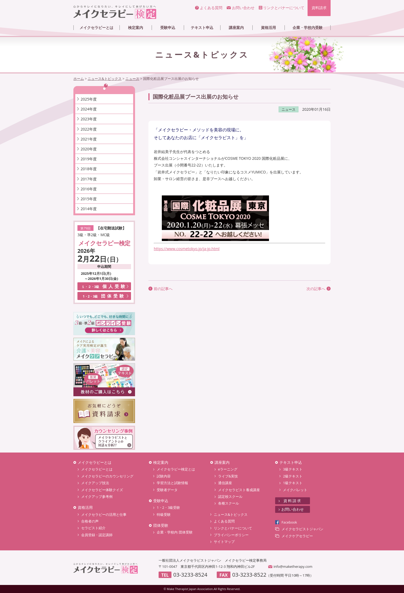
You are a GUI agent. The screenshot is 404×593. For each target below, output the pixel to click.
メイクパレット (295, 489)
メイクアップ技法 (95, 482)
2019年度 (89, 158)
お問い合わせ (243, 7)
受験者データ (167, 489)
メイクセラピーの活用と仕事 (103, 514)
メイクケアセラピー (297, 535)
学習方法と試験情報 (172, 482)
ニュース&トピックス (231, 514)
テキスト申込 (202, 27)
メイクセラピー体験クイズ (102, 489)
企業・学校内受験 (308, 27)
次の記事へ (315, 288)
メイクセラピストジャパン (302, 529)
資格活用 (268, 27)
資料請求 (319, 7)
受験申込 (167, 27)
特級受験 (164, 514)
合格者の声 (90, 521)
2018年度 (89, 168)
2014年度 (89, 208)
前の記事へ (163, 288)
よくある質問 (211, 7)
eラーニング (227, 469)
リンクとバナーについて (283, 7)
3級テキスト (292, 469)
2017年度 (89, 178)
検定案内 (135, 27)
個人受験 (104, 286)
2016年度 (89, 188)
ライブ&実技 (228, 476)
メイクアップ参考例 (97, 496)
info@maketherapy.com (293, 566)
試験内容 (164, 476)
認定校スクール (230, 496)
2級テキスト (292, 476)
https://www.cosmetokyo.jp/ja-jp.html (186, 248)
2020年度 (89, 148)
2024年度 (89, 109)
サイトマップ (224, 541)
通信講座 (225, 482)
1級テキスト (292, 482)
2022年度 (89, 129)
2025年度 (89, 99)
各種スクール (228, 503)
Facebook (289, 522)
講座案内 (236, 27)
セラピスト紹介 (93, 527)
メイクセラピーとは (96, 27)
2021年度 (89, 139)
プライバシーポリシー (231, 534)
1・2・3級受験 (168, 507)
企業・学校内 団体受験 (174, 532)
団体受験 (104, 296)
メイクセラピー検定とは (176, 469)
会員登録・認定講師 (97, 534)
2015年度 (89, 198)
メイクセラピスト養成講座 (239, 489)
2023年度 (89, 118)
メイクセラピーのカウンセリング (107, 476)
